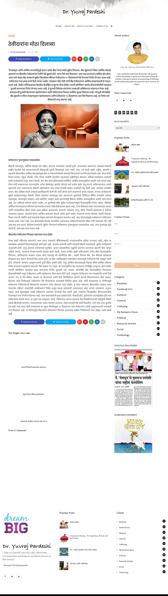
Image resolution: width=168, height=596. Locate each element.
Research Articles (126, 323)
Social (11, 36)
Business (122, 283)
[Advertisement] (137, 477)
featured (121, 295)
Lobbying (122, 306)
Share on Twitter (55, 59)
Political (121, 318)
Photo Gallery (85, 26)
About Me (69, 26)
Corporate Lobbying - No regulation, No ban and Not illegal (144, 160)
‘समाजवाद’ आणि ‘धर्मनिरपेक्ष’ (140, 186)
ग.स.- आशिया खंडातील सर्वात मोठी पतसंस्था (144, 172)
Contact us (102, 26)
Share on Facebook (24, 59)
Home (58, 26)
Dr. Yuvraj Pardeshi (18, 52)
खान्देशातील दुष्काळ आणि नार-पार (142, 200)
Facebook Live (124, 289)
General (121, 300)
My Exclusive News (127, 312)
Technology (123, 335)
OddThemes (93, 592)
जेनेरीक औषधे (135, 145)
